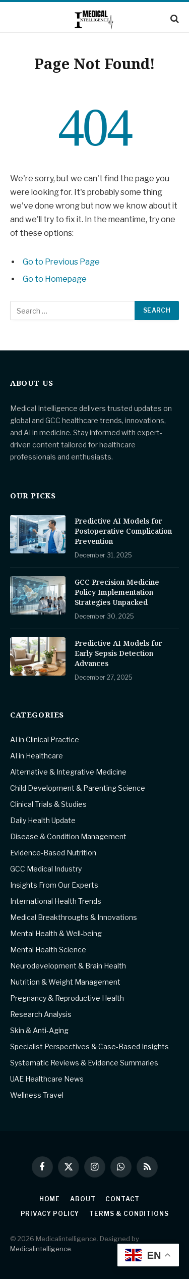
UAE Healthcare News (47, 1079)
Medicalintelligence (40, 1249)
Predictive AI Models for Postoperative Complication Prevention (123, 531)
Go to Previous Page (61, 262)
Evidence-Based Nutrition (53, 852)
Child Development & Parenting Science (77, 788)
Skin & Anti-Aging (39, 1030)
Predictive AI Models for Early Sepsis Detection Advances (118, 653)
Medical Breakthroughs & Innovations (73, 917)
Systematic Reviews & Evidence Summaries (84, 1062)
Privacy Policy (50, 1213)
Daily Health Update (43, 820)
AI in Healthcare (36, 755)
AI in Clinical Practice (44, 739)
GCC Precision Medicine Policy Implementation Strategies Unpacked (117, 592)
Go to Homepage (55, 279)
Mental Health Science (48, 949)
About (82, 1199)
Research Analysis (41, 1014)
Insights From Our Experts (54, 885)
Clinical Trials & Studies (48, 804)
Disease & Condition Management (68, 836)
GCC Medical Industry (46, 868)
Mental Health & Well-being (56, 933)
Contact (122, 1199)
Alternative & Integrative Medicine (68, 772)
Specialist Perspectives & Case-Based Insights (89, 1046)
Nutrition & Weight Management (65, 982)
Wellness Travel (37, 1095)
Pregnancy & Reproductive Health (67, 998)
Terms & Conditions (128, 1213)
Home (49, 1199)
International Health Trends (55, 901)
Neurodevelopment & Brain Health (68, 965)
